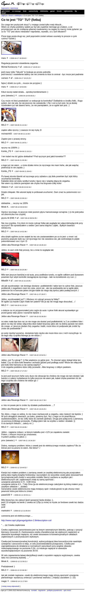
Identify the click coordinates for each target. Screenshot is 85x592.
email (3, 13)
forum (59, 11)
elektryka (18, 15)
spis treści (5, 11)
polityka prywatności (54, 590)
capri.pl (4, 15)
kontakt (34, 590)
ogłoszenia (68, 11)
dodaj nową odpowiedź (10, 586)
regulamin (42, 590)
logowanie (5, 8)
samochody (33, 11)
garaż (52, 11)
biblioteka (44, 11)
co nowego (16, 11)
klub (24, 11)
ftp (76, 11)
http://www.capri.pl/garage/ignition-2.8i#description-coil (26, 520)
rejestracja (14, 8)
